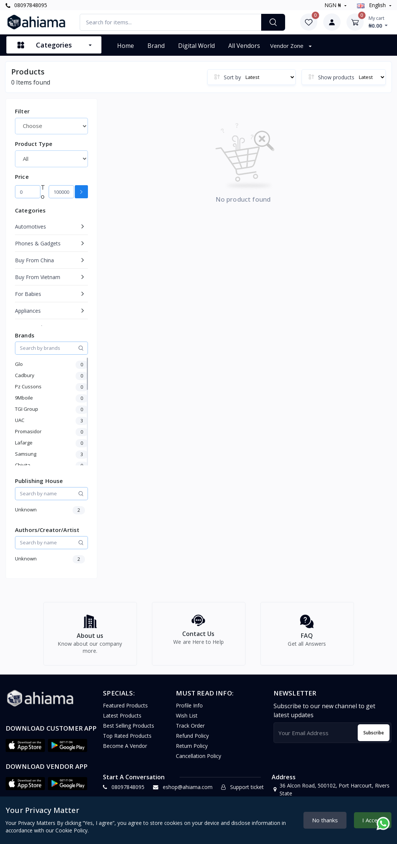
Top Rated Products (127, 740)
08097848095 (26, 5)
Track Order (190, 730)
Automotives (30, 226)
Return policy (192, 750)
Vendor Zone (287, 45)
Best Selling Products (128, 730)
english (372, 5)
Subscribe (373, 737)
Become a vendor (125, 750)
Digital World (196, 46)
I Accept (372, 820)
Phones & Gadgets (38, 243)
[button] (25, 749)
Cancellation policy (198, 760)
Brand (156, 46)
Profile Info (189, 709)
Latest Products (122, 720)
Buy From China (34, 260)
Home (125, 46)
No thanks (325, 820)
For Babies (28, 293)
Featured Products (125, 709)
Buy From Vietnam (37, 277)
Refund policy (192, 740)
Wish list (187, 720)
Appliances (28, 310)
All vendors (244, 46)
